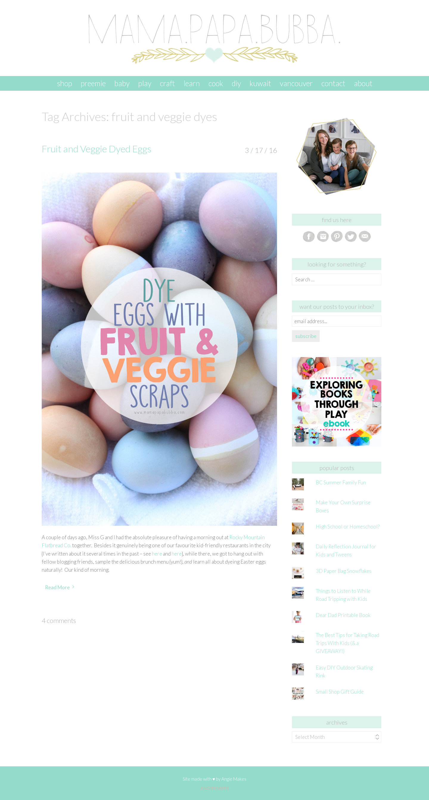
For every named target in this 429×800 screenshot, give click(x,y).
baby (122, 83)
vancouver (296, 83)
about (363, 83)
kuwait (260, 83)
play (144, 83)
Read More (57, 587)
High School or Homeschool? (348, 526)
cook (216, 83)
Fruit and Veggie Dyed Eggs (96, 148)
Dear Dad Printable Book (343, 615)
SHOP (64, 83)
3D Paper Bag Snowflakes (344, 571)
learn (192, 83)
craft (167, 83)
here (157, 554)
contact (333, 83)
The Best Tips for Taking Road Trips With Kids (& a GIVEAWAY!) (347, 643)
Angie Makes (233, 779)
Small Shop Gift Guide (340, 692)
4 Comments (59, 620)
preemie (93, 83)
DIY (236, 83)
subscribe (305, 336)
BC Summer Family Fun (341, 482)
